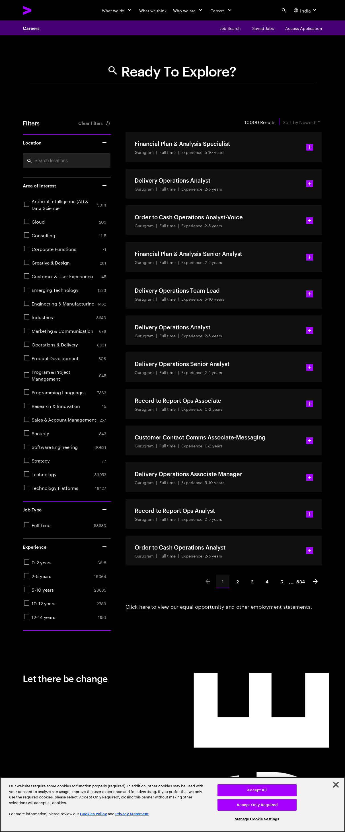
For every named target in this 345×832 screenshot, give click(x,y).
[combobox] (66, 160)
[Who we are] (188, 10)
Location (65, 142)
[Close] (336, 785)
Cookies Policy (93, 814)
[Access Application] (304, 27)
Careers (31, 28)
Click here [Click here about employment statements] (138, 606)
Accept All (257, 790)
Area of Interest (65, 185)
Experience (65, 547)
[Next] (315, 581)
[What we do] (117, 10)
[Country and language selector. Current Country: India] (305, 10)
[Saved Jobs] (263, 27)
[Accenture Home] (40, 10)
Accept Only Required (257, 805)
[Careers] (221, 10)
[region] (172, 804)
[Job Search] (230, 27)
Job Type (65, 509)
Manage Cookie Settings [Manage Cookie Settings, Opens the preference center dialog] (257, 819)
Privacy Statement (132, 814)
